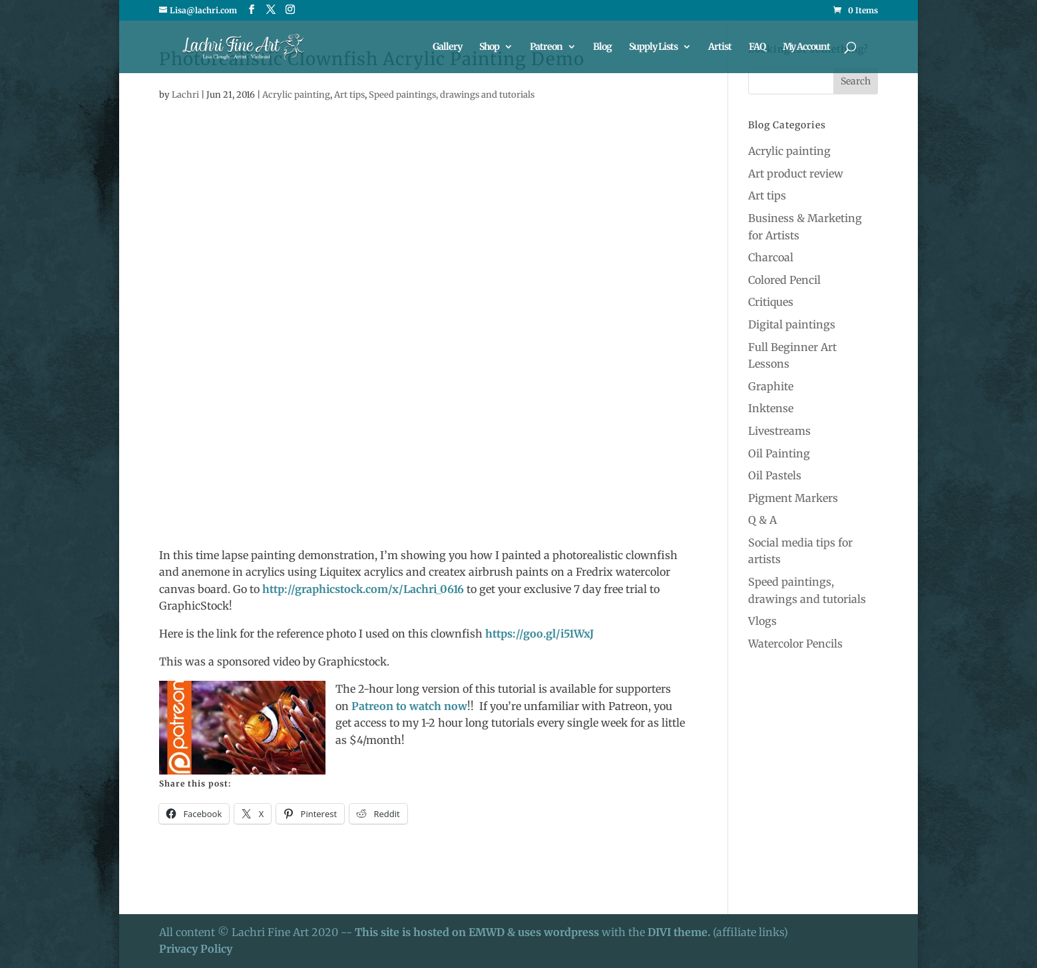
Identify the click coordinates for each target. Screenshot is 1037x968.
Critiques (770, 301)
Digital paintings (791, 324)
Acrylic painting (296, 94)
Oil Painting (779, 453)
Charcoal (770, 257)
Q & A (762, 520)
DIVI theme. (680, 932)
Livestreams (779, 430)
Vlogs (762, 621)
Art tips (349, 94)
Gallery (447, 47)
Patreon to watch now (409, 706)
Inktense (770, 408)
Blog (602, 47)
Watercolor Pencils (795, 643)
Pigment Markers (793, 498)
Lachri (185, 94)
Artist (719, 47)
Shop (489, 47)
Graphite (770, 386)
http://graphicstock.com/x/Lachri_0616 (363, 589)
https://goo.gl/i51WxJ (539, 633)
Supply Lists (653, 47)
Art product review (795, 173)
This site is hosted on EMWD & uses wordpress (477, 932)
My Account (806, 47)
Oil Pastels (774, 475)
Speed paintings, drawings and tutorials (451, 94)
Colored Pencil (784, 280)
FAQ (757, 47)
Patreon (546, 47)
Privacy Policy (195, 948)
